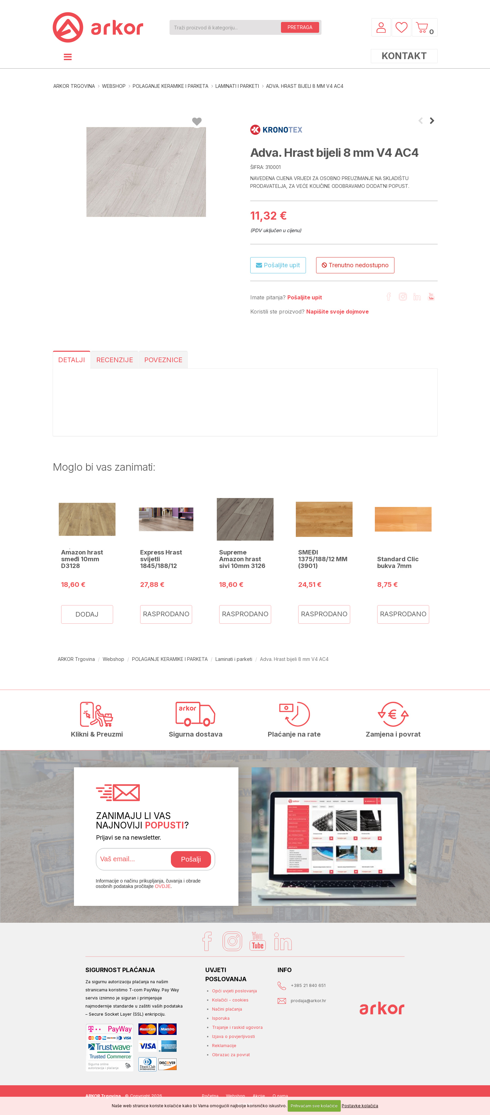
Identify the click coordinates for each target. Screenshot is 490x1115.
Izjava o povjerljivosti (233, 1036)
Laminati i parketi (237, 86)
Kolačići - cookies (230, 999)
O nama (280, 1095)
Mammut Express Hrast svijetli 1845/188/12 (161, 555)
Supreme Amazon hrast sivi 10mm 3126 (242, 559)
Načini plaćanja (227, 1009)
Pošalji (191, 859)
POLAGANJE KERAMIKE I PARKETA (170, 86)
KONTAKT (404, 55)
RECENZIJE (114, 360)
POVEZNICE (163, 360)
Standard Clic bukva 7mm (398, 562)
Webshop (114, 86)
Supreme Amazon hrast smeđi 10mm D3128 (82, 555)
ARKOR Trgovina (74, 86)
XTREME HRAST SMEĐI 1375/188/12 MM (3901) (322, 555)
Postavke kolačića (360, 1105)
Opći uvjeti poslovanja (234, 990)
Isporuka (221, 1018)
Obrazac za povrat (231, 1054)
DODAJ (87, 614)
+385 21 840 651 (308, 985)
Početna (210, 1095)
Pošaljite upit (278, 265)
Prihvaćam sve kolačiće (314, 1105)
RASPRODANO (166, 614)
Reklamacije (224, 1045)
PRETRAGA (300, 27)
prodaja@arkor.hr (308, 1000)
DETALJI (71, 360)
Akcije (259, 1095)
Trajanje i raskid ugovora (237, 1027)
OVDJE (163, 886)
